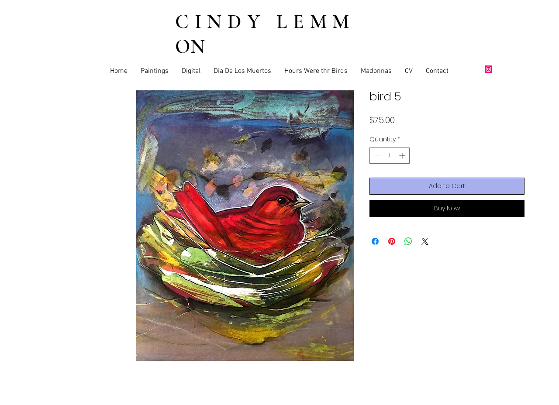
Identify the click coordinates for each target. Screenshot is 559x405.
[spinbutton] (389, 155)
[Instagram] (488, 69)
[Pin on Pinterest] (391, 241)
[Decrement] (376, 155)
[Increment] (402, 155)
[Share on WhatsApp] (408, 241)
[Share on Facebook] (375, 241)
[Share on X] (425, 241)
